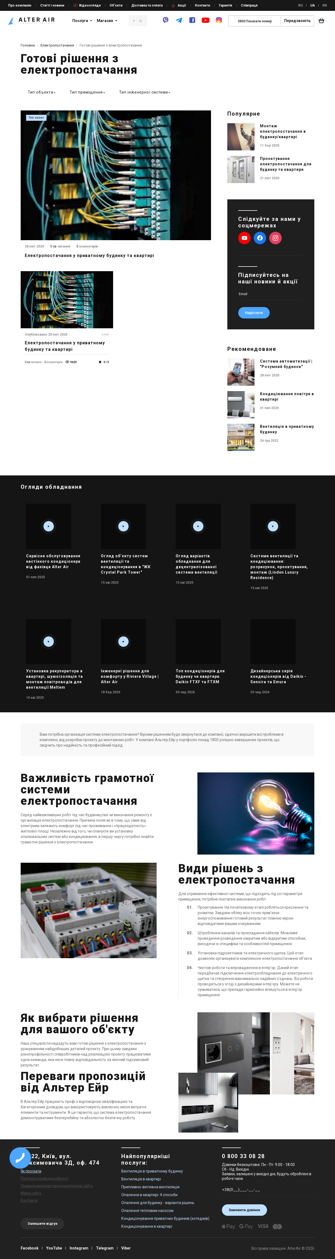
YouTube (54, 1248)
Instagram (79, 1248)
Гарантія (225, 5)
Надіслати (254, 313)
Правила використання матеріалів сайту (57, 1186)
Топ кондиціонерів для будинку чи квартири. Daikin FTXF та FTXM (200, 676)
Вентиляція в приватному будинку (152, 1171)
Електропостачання (57, 45)
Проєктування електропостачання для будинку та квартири (286, 164)
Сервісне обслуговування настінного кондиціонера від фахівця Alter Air (53, 561)
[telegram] (179, 22)
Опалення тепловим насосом (147, 1210)
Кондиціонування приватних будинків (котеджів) (165, 1218)
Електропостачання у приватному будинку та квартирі (89, 255)
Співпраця (249, 5)
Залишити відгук (42, 1223)
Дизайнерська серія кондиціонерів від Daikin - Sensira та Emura (278, 676)
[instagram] (219, 22)
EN (324, 5)
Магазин (105, 20)
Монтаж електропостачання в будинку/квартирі (283, 131)
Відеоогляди (90, 5)
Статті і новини (52, 5)
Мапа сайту (31, 1193)
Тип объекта (40, 92)
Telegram (105, 1248)
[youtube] (205, 23)
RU (300, 5)
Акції (182, 5)
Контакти (202, 5)
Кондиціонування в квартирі (146, 1226)
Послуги (80, 20)
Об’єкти (116, 5)
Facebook (30, 1248)
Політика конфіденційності (45, 1178)
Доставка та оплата (147, 5)
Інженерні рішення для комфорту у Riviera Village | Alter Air (130, 676)
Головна (28, 45)
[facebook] (192, 22)
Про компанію (19, 5)
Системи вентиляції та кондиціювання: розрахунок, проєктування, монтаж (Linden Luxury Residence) (279, 567)
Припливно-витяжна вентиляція (150, 1187)
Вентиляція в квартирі (141, 1179)
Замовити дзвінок (244, 1210)
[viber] (165, 22)
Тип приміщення (86, 92)
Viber (126, 1248)
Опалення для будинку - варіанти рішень (157, 1203)
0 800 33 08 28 (243, 1156)
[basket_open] (323, 21)
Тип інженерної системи (143, 92)
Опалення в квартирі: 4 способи (149, 1195)
